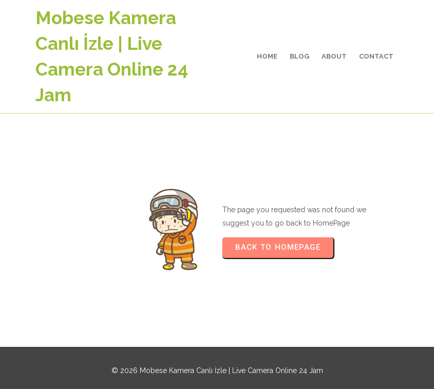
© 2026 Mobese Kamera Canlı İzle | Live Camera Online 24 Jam (217, 370)
